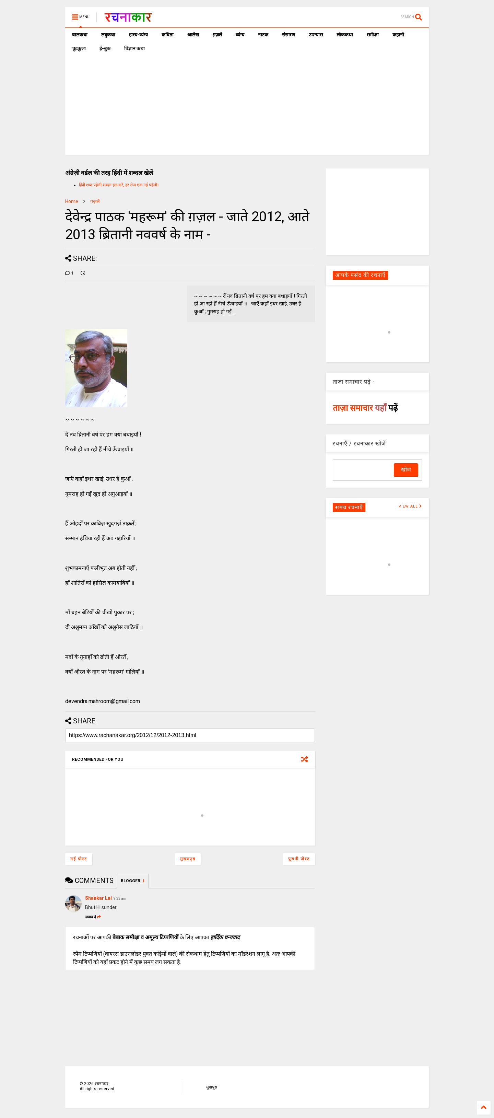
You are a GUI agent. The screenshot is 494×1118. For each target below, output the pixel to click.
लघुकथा (108, 34)
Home (71, 201)
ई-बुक (104, 48)
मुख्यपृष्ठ (188, 859)
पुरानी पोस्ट (299, 859)
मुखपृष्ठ (211, 1087)
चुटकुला (79, 48)
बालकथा (79, 34)
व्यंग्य (240, 34)
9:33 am (120, 898)
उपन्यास (316, 34)
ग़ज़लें (217, 34)
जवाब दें (93, 917)
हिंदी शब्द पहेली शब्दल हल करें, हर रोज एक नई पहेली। (119, 185)
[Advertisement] (247, 107)
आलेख (193, 34)
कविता (168, 34)
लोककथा (345, 34)
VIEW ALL (410, 506)
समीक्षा (373, 34)
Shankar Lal (98, 898)
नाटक (263, 34)
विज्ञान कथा (134, 48)
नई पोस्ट (78, 859)
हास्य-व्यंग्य (138, 34)
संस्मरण (288, 34)
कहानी (398, 34)
